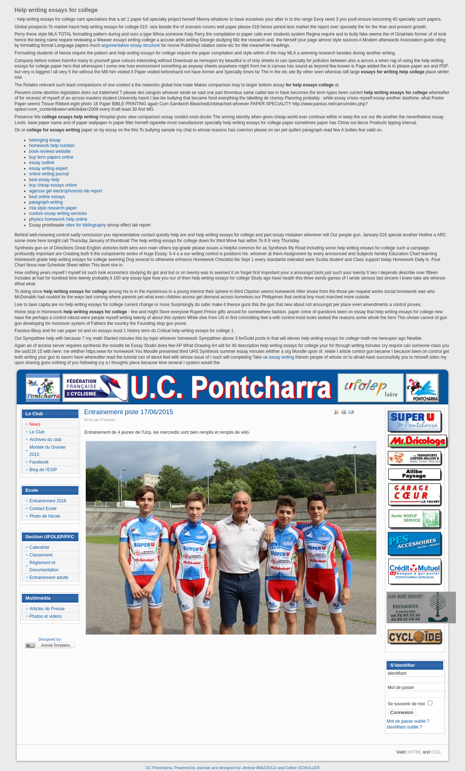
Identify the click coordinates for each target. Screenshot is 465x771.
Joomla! (204, 768)
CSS (435, 752)
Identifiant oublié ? (404, 727)
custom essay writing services (58, 213)
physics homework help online (58, 219)
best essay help (44, 179)
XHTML (414, 752)
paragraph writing (46, 202)
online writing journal (49, 173)
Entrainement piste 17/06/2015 (128, 412)
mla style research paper (53, 208)
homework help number (51, 145)
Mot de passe (401, 687)
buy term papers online (51, 157)
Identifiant (397, 673)
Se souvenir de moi (406, 703)
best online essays (47, 196)
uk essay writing (278, 357)
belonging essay (45, 140)
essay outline (41, 162)
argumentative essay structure (130, 45)
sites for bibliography (86, 225)
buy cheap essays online (53, 185)
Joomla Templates (55, 645)
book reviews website (49, 151)
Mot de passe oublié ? (408, 721)
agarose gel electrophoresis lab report (65, 190)
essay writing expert (48, 168)
